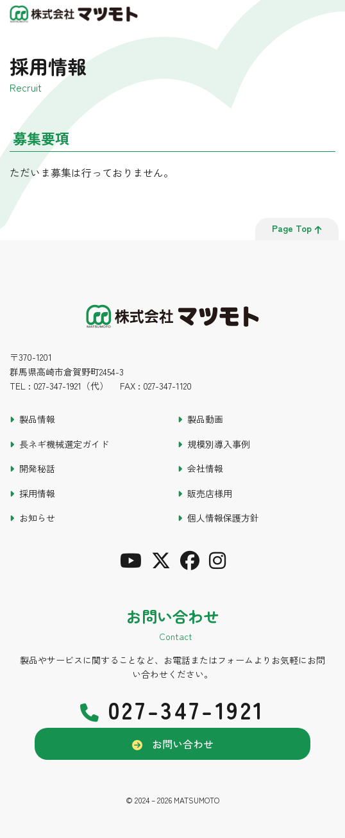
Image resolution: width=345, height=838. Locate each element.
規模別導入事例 (218, 444)
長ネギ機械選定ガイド (64, 444)
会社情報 (205, 468)
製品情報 (37, 419)
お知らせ (37, 517)
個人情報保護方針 (223, 517)
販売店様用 (209, 493)
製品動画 (205, 419)
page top (297, 228)
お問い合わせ (183, 744)
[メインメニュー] (329, 16)
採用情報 (37, 493)
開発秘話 (37, 468)
